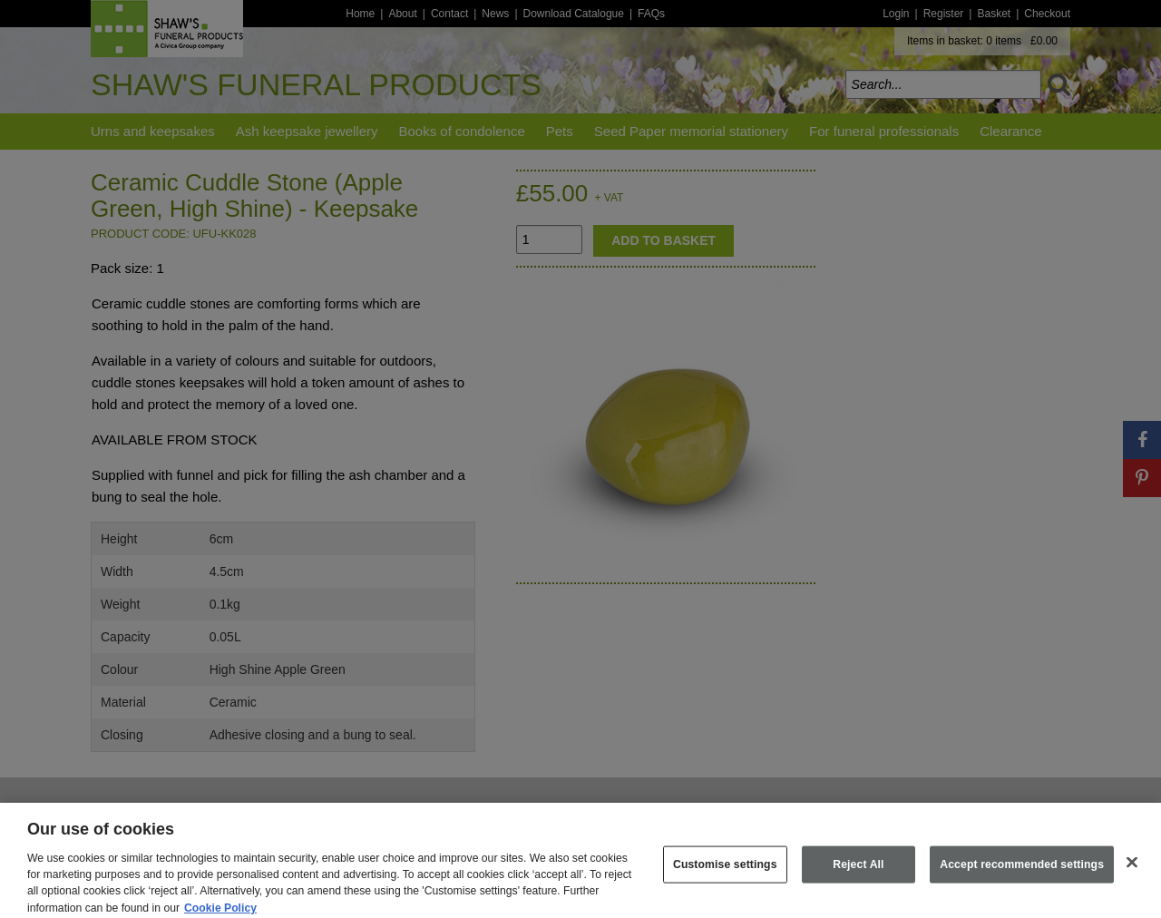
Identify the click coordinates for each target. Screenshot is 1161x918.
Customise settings (725, 872)
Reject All (858, 872)
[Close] (1132, 871)
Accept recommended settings (1022, 872)
